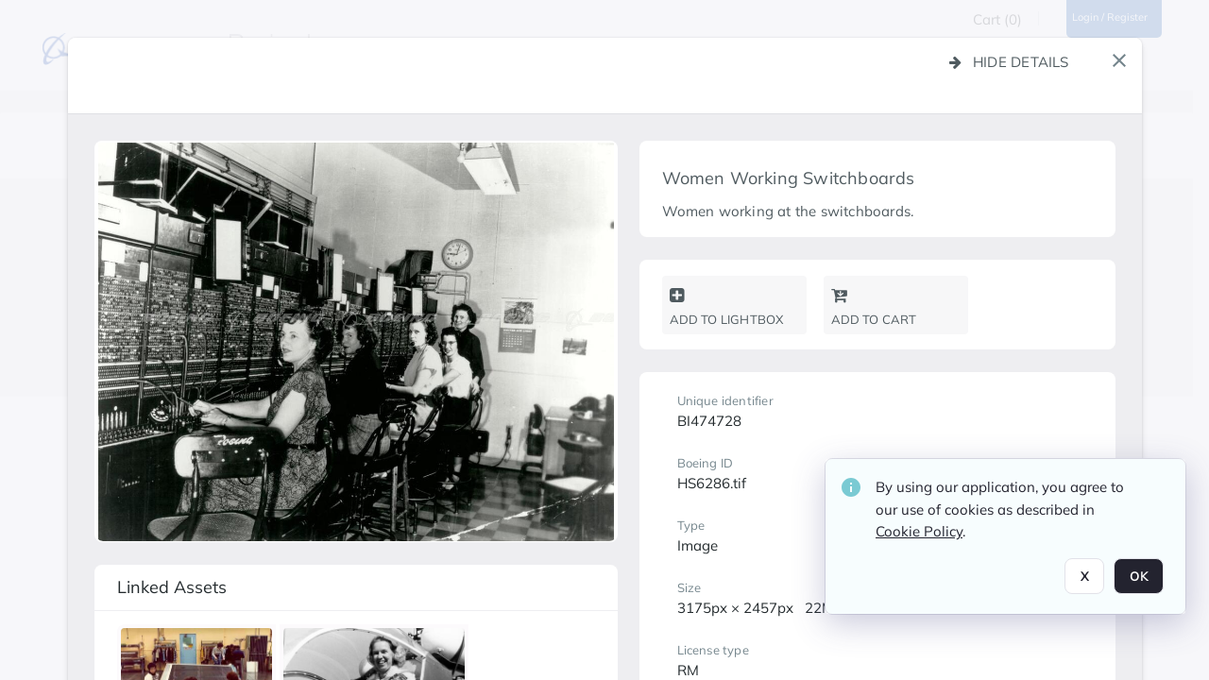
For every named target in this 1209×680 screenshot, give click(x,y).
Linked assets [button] (172, 587)
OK (1139, 576)
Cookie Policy (919, 531)
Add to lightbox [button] (727, 307)
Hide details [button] (1009, 62)
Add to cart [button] (874, 307)
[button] (1119, 60)
